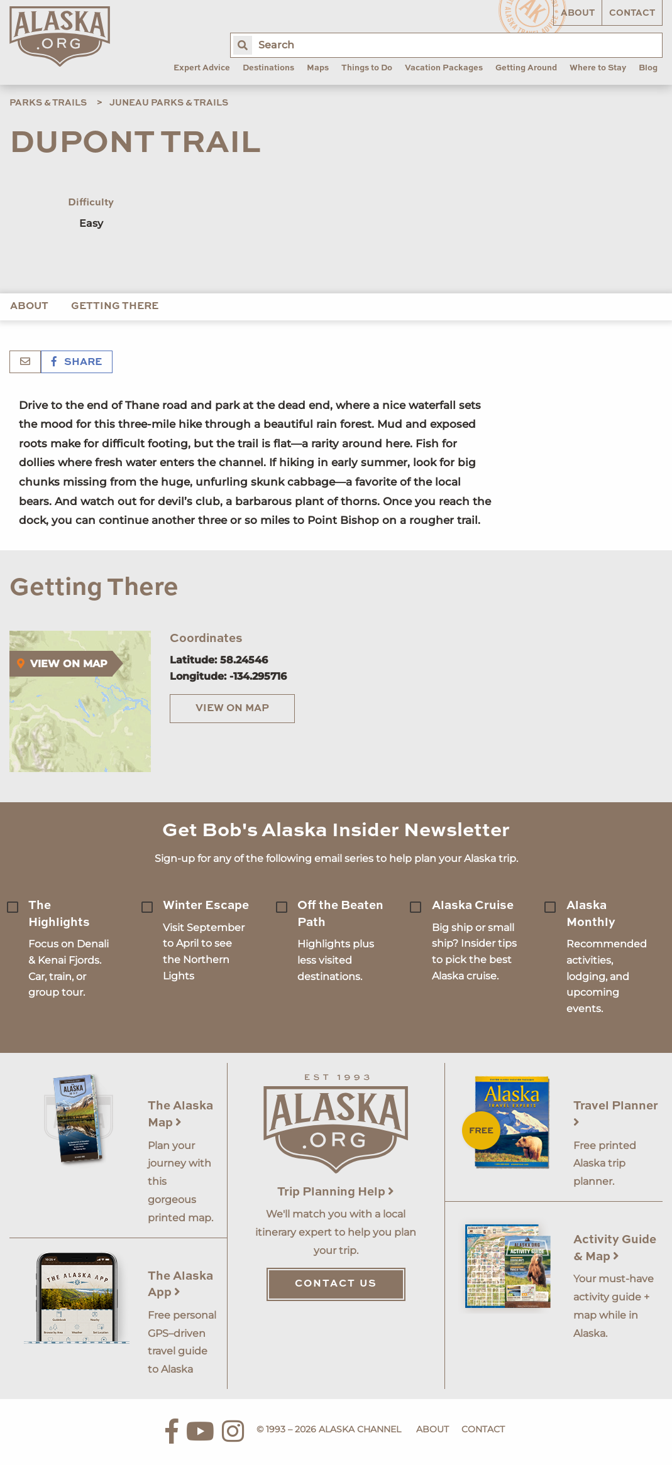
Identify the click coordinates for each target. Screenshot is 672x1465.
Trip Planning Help (335, 1192)
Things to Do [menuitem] (366, 68)
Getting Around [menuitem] (526, 68)
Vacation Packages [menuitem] (444, 68)
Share (77, 362)
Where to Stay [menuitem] (598, 68)
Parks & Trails (48, 103)
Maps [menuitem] (318, 68)
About (578, 13)
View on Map (232, 709)
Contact (632, 13)
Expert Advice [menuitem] (202, 68)
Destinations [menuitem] (268, 68)
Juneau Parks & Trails (168, 103)
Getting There (114, 307)
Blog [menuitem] (648, 68)
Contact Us (336, 1284)
